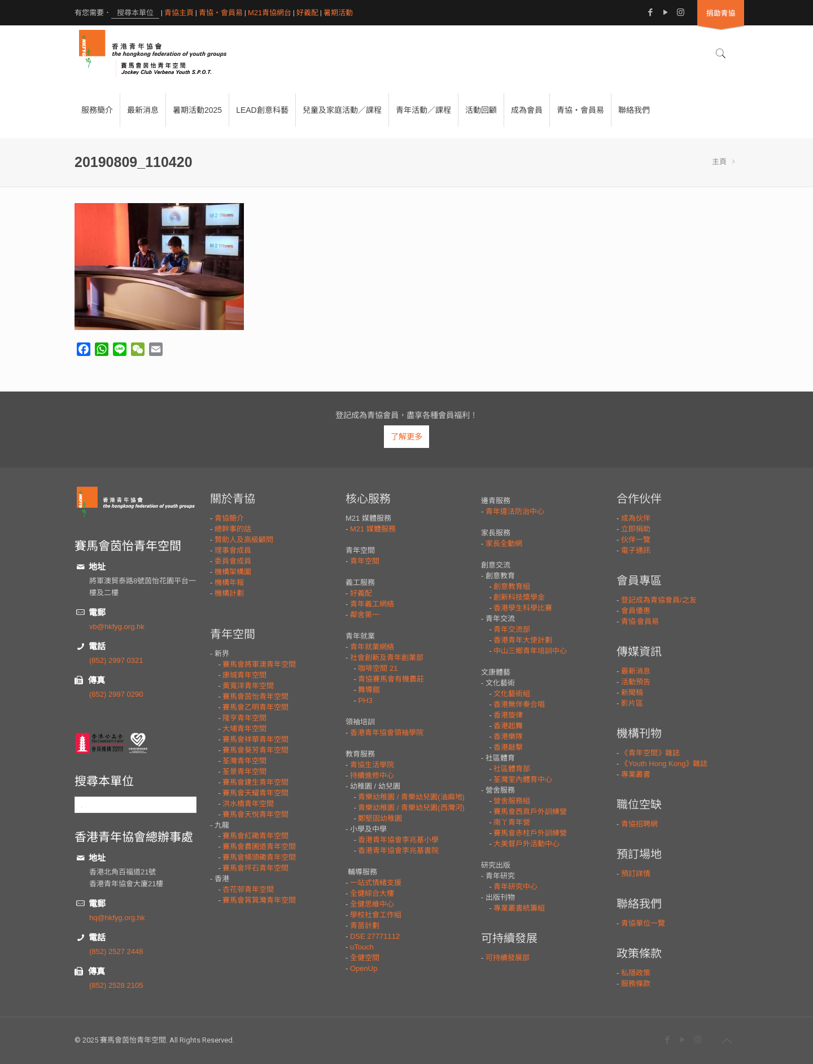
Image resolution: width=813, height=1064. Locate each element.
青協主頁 (179, 12)
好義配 (307, 12)
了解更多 (406, 436)
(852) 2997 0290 (116, 694)
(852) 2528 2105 (116, 985)
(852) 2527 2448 (116, 951)
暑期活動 (338, 12)
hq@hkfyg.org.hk (117, 917)
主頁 (719, 161)
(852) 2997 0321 (116, 660)
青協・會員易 (221, 12)
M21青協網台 (269, 12)
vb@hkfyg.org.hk (117, 626)
